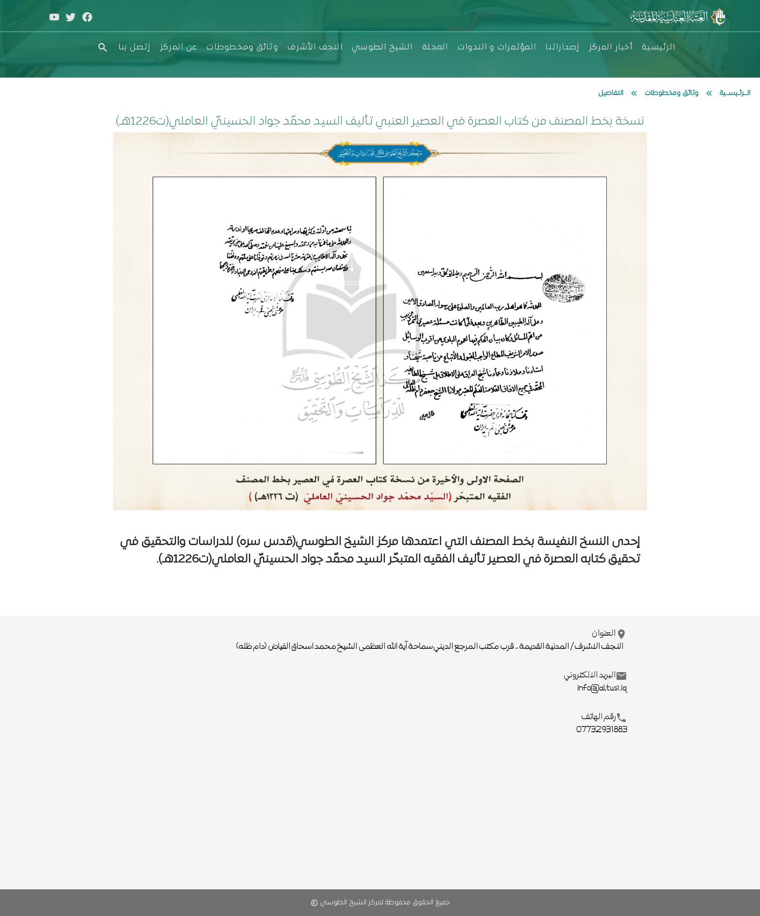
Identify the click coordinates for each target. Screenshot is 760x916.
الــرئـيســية (735, 93)
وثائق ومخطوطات (671, 93)
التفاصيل (610, 93)
